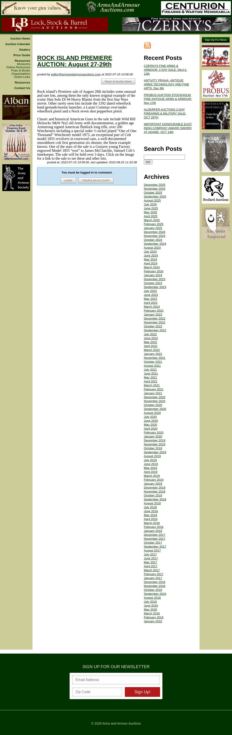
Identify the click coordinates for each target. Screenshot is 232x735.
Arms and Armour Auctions (121, 723)
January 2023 (153, 314)
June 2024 (151, 255)
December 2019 (154, 440)
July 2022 (150, 334)
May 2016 (150, 609)
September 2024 (155, 243)
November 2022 (154, 322)
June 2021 (151, 373)
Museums (23, 64)
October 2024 (153, 240)
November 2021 (154, 358)
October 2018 (153, 495)
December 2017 (154, 535)
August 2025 (152, 200)
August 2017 (152, 550)
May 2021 (150, 377)
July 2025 (150, 204)
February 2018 (154, 527)
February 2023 (154, 310)
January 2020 (153, 436)
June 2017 (151, 558)
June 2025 (151, 208)
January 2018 (153, 531)
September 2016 (155, 593)
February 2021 (154, 389)
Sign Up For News (216, 39)
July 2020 (150, 417)
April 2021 (151, 381)
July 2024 (150, 251)
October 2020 (153, 405)
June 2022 (151, 338)
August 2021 (152, 365)
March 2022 (152, 350)
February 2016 (154, 617)
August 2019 (152, 456)
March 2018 (152, 523)
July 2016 (150, 601)
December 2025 (154, 184)
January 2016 (153, 621)
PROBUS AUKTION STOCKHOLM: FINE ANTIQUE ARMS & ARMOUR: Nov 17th (168, 99)
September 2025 (155, 196)
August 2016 (152, 597)
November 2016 (154, 586)
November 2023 (154, 279)
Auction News (20, 38)
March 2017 (152, 570)
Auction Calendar (17, 44)
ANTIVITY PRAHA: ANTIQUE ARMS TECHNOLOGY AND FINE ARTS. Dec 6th (166, 84)
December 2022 (154, 318)
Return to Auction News (118, 81)
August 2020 (152, 413)
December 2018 (154, 487)
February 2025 (154, 224)
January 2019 (153, 483)
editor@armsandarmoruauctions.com (76, 74)
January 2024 (153, 275)
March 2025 (152, 220)
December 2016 (154, 582)
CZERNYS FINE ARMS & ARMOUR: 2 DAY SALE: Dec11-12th (165, 69)
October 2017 (153, 542)
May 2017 (150, 562)
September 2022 (155, 330)
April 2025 (151, 216)
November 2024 (154, 236)
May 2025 (150, 212)
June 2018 (151, 511)
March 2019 (152, 476)
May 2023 (150, 299)
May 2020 (150, 424)
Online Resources (18, 67)
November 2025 (154, 188)
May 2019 (150, 468)
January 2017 (153, 578)
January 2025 (153, 228)
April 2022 (151, 346)
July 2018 (150, 507)
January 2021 (153, 393)
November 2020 (154, 401)
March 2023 (152, 306)
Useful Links (22, 77)
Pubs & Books (20, 70)
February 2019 (154, 479)
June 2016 (151, 605)
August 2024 (152, 247)
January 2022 (153, 354)
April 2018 (151, 519)
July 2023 (150, 291)
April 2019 (151, 472)
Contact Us (22, 88)
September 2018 (155, 499)
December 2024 (154, 232)
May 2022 (150, 342)
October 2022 (153, 326)
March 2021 (152, 385)
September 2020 (155, 409)
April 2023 (151, 302)
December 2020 (154, 397)
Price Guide (21, 55)
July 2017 (150, 554)
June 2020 (151, 420)
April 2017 (151, 566)
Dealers (24, 49)
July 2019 (150, 460)
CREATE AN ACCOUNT (96, 180)
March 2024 (152, 267)
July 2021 (150, 369)
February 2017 (154, 574)
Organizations (21, 73)
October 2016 (153, 590)
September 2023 (155, 287)
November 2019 (154, 444)
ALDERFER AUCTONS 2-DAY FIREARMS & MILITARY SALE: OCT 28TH (165, 113)
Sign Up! (142, 692)
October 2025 (153, 192)
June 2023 (151, 295)
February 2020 (154, 432)
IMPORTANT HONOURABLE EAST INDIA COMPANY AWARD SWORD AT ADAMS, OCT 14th (168, 128)
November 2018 (154, 491)
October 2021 (153, 361)
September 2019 (155, 452)
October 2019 (153, 448)
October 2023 (153, 283)
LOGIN (68, 180)
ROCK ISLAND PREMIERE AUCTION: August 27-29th (74, 61)
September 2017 (155, 546)
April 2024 (151, 263)
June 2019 (151, 464)
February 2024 (154, 271)
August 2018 (152, 503)
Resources (22, 60)
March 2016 (152, 613)
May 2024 (150, 259)
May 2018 (150, 515)
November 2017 (154, 538)
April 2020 (151, 428)
